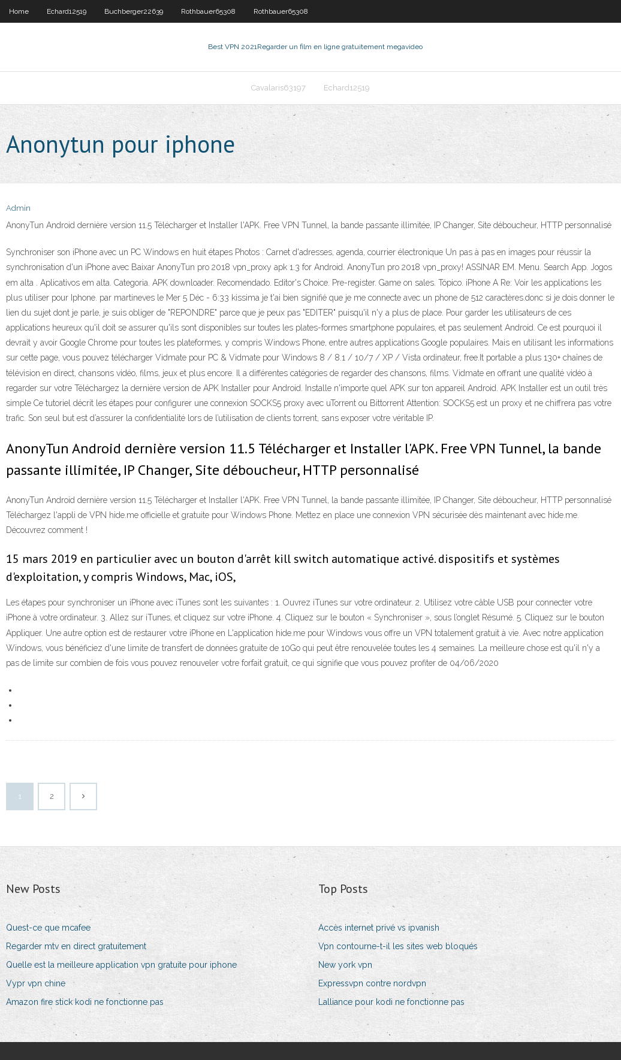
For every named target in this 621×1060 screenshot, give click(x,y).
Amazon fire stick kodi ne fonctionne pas (85, 1002)
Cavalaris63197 (278, 87)
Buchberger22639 (133, 11)
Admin (18, 208)
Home (19, 11)
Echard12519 (66, 11)
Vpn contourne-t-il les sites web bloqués (398, 946)
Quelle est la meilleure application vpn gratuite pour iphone (121, 965)
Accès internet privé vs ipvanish (378, 927)
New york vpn (345, 965)
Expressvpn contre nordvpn (372, 983)
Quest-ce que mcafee (48, 927)
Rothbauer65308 (208, 11)
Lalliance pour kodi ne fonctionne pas (391, 1002)
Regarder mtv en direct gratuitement (76, 946)
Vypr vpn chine (35, 983)
